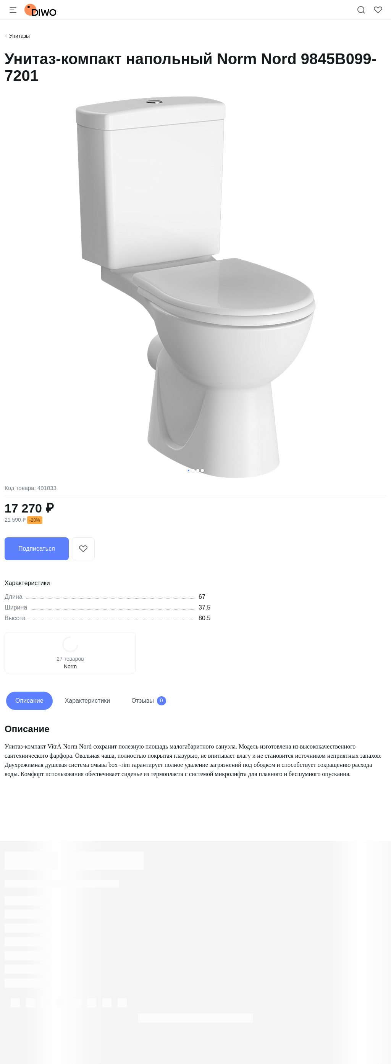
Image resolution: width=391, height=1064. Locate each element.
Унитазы (19, 36)
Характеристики (87, 700)
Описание (29, 700)
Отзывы (148, 700)
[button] (188, 470)
